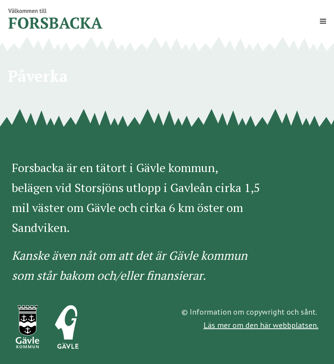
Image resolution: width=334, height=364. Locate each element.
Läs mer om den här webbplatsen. (260, 325)
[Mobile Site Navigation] (323, 21)
